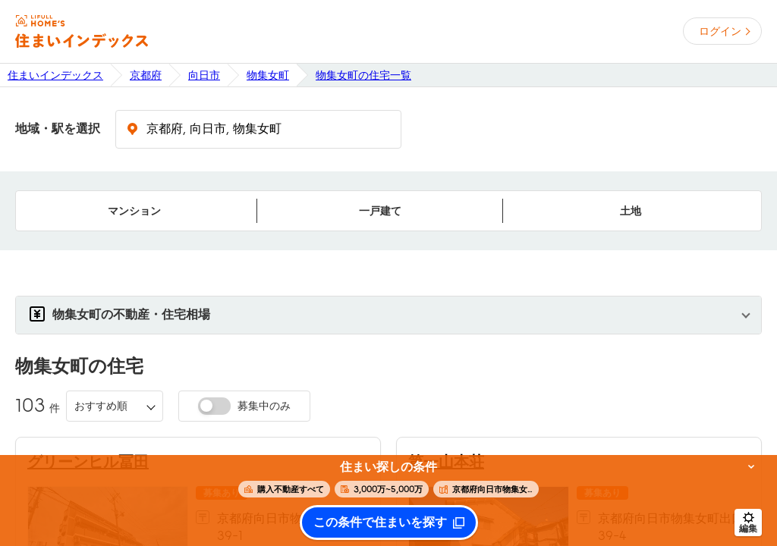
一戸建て (380, 211)
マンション (134, 211)
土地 (630, 211)
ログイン (720, 31)
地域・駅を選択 (57, 129)
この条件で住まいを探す (380, 522)
